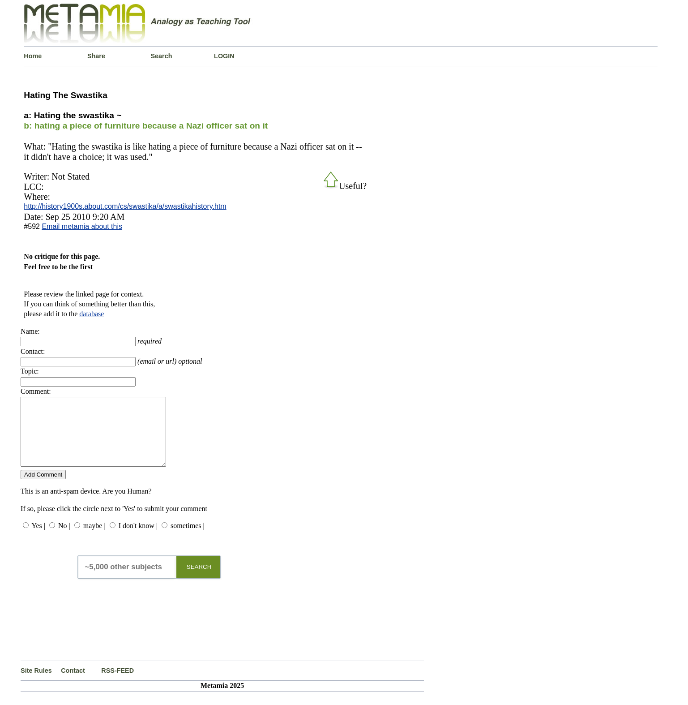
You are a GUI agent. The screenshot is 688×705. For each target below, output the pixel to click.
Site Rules (36, 684)
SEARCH (199, 580)
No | (64, 539)
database (91, 314)
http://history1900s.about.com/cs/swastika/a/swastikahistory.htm (125, 206)
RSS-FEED (117, 684)
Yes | (38, 539)
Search (161, 56)
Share (96, 56)
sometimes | (188, 539)
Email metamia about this (82, 226)
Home (33, 56)
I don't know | (138, 539)
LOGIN (224, 56)
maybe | (94, 539)
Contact (73, 684)
